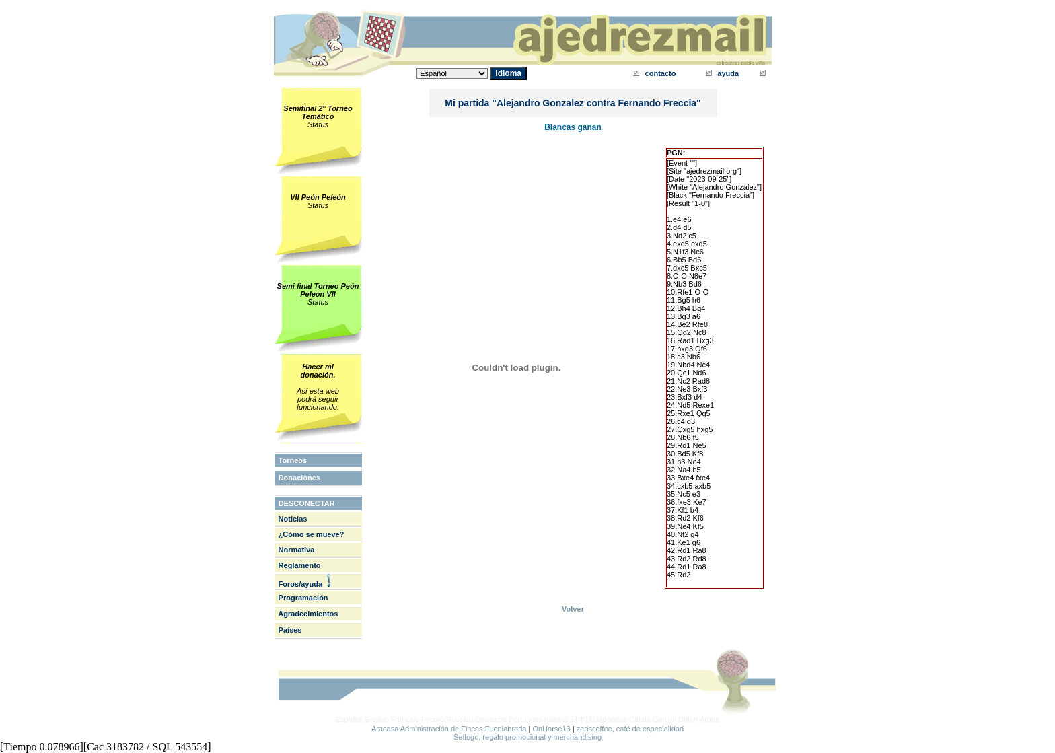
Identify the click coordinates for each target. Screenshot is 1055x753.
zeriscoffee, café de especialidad (630, 729)
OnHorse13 (551, 729)
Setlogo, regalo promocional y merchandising (527, 737)
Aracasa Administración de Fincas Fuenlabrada (449, 729)
